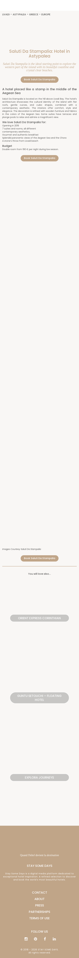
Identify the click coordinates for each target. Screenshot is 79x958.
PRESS (39, 905)
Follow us (39, 932)
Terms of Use (39, 918)
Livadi (6, 14)
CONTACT (39, 893)
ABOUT (39, 899)
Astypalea (19, 14)
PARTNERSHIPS (39, 912)
